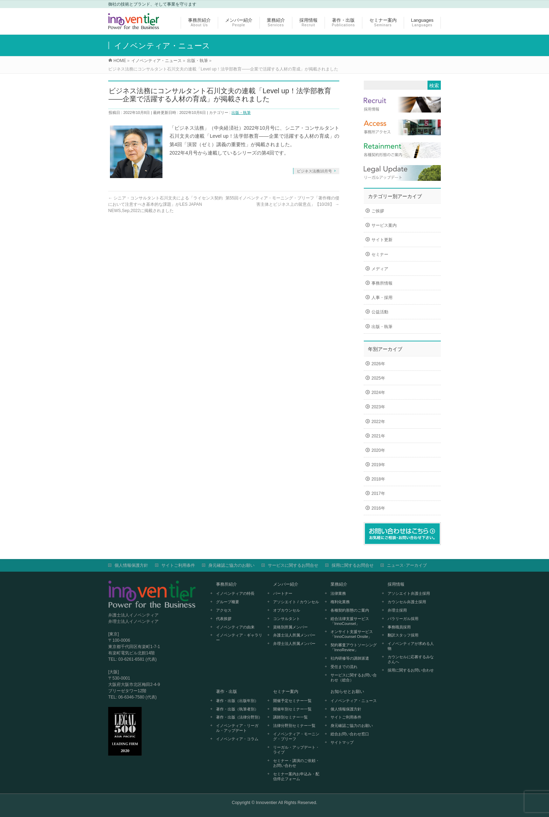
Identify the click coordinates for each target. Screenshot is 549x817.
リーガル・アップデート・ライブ (296, 749)
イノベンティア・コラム (237, 739)
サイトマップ (342, 742)
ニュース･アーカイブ (407, 565)
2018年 (378, 479)
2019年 (378, 464)
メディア (379, 268)
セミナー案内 (285, 691)
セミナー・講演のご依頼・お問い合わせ (296, 763)
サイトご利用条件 (178, 565)
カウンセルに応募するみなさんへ (411, 659)
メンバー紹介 (285, 584)
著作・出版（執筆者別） (237, 709)
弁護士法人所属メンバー (294, 635)
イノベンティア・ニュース (354, 701)
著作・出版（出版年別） (237, 701)
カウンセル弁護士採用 (407, 602)
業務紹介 (339, 584)
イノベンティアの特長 (235, 593)
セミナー (379, 254)
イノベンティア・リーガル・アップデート (237, 728)
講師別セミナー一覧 (290, 717)
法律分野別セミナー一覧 (294, 725)
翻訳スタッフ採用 (403, 635)
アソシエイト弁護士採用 (409, 593)
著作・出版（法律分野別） (239, 717)
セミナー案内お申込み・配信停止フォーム (296, 776)
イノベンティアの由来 (235, 627)
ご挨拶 (377, 211)
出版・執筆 (241, 112)
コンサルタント (286, 619)
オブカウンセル (286, 610)
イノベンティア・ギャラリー (239, 637)
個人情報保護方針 (131, 565)
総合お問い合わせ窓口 (350, 734)
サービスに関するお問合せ (293, 565)
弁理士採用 (397, 610)
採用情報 (396, 584)
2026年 (378, 363)
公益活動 (379, 311)
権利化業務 (340, 602)
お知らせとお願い (347, 691)
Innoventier (266, 802)
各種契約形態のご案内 (350, 610)
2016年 (378, 508)
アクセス (223, 610)
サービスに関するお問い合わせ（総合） (354, 677)
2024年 (378, 392)
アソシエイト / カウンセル (296, 602)
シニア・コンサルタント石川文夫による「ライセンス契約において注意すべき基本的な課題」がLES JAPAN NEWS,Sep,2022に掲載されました (165, 204)
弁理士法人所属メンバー (294, 643)
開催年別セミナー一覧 (292, 709)
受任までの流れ (344, 667)
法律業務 (338, 593)
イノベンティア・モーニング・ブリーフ (296, 736)
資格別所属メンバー (290, 627)
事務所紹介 (226, 584)
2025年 (378, 378)
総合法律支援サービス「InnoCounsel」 (350, 621)
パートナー (282, 593)
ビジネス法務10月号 (314, 171)
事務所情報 (381, 283)
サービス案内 (384, 225)
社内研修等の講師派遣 (350, 658)
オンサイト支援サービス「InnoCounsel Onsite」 (352, 634)
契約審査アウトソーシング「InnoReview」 (354, 647)
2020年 (378, 450)
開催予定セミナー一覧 (292, 701)
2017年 (378, 493)
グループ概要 (227, 602)
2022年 (378, 421)
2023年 (378, 406)
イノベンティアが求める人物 (411, 646)
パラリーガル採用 (403, 619)
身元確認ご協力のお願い (231, 565)
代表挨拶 (223, 619)
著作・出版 (226, 691)
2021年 (378, 436)
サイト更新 (381, 239)
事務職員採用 (399, 627)
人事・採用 (381, 297)
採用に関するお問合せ (353, 565)
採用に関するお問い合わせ (411, 670)
